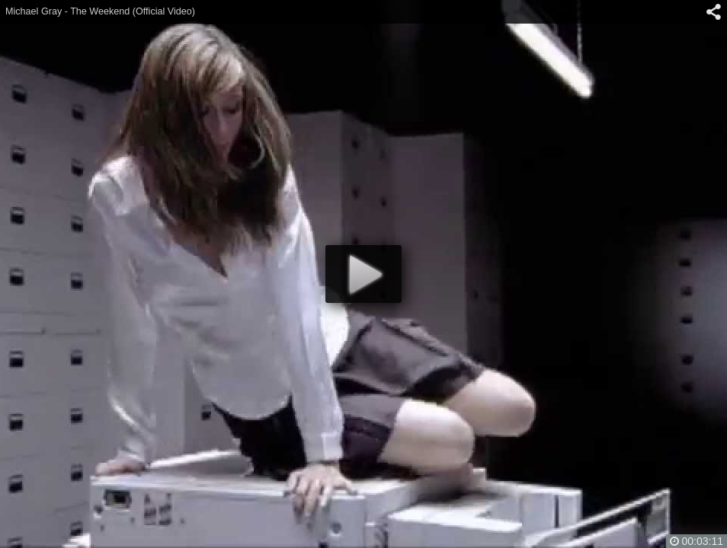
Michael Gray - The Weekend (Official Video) (100, 11)
